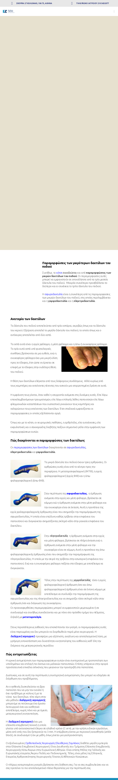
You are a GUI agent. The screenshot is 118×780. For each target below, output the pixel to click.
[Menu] (113, 11)
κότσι (59, 272)
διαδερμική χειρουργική (22, 636)
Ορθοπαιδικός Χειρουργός (40, 743)
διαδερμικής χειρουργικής (32, 700)
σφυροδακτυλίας (76, 447)
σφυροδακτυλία (54, 294)
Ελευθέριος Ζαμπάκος (67, 743)
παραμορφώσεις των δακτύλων (31, 447)
